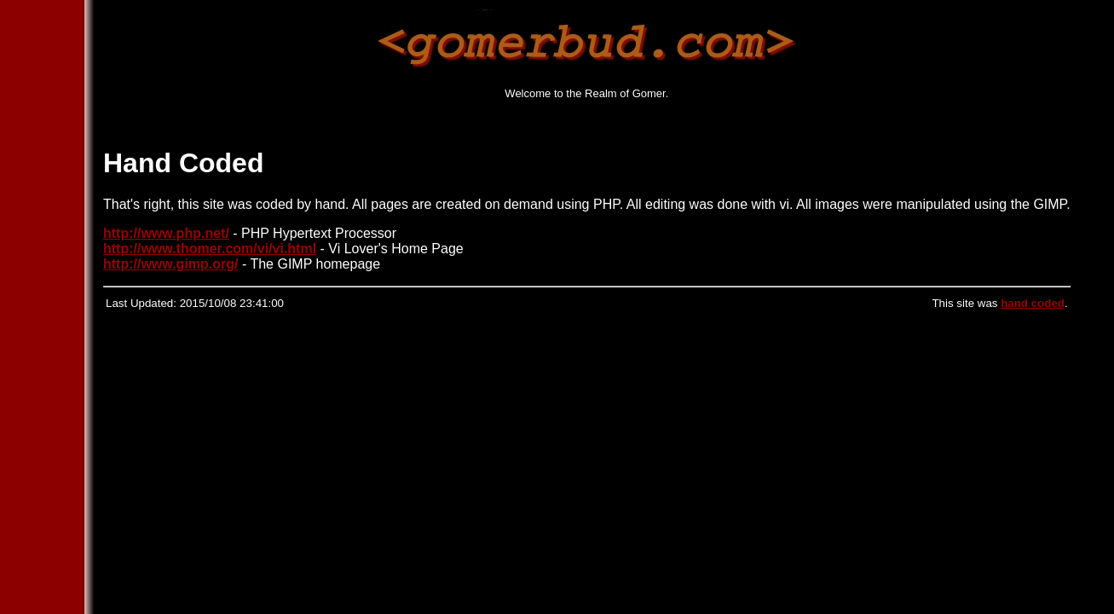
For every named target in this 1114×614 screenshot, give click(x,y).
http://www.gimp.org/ (171, 264)
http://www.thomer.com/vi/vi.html (209, 248)
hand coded (1033, 303)
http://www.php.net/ (166, 233)
